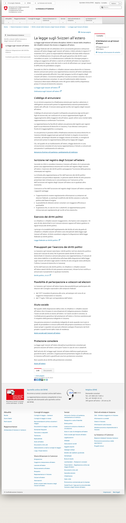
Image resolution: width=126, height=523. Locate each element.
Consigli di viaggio (34, 21)
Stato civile (67, 497)
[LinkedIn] (40, 397)
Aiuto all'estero (40, 363)
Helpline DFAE (91, 407)
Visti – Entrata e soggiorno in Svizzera (106, 433)
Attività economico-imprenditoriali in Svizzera (106, 446)
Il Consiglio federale (14, 3)
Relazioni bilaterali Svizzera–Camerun (106, 456)
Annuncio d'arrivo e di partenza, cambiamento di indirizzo (56, 152)
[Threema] (42, 397)
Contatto (98, 36)
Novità (6, 433)
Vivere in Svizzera (99, 439)
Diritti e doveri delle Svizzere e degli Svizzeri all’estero (48, 27)
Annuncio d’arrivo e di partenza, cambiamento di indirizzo (74, 434)
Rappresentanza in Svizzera (42, 492)
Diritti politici (68, 441)
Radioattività (38, 456)
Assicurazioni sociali (70, 461)
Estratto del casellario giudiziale (74, 470)
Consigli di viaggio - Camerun (43, 433)
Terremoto (37, 453)
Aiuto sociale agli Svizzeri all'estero (47, 333)
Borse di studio (69, 476)
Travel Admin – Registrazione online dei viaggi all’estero (76, 483)
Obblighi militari (69, 467)
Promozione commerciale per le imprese (77, 500)
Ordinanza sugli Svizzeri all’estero (48, 91)
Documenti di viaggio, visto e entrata (45, 444)
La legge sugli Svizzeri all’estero (47, 88)
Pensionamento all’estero (42, 486)
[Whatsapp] (44, 397)
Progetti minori (99, 464)
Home (6, 27)
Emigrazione (38, 477)
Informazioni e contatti (101, 436)
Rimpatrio (37, 489)
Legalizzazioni (68, 455)
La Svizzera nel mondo (45, 3)
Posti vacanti (8, 439)
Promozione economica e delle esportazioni (104, 460)
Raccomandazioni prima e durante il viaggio (45, 440)
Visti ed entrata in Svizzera (75, 21)
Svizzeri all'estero (39, 495)
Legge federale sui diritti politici (47, 240)
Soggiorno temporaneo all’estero (44, 480)
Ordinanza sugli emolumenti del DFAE (51, 383)
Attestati (67, 458)
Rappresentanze (20, 21)
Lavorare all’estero (40, 483)
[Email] (47, 397)
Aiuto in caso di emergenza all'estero (76, 449)
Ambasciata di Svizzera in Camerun (15, 447)
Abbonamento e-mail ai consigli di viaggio (47, 465)
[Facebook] (35, 397)
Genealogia (67, 473)
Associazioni (38, 498)
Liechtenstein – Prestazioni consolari (75, 479)
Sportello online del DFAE (37, 407)
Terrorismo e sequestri (41, 450)
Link (36, 370)
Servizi (63, 21)
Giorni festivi (8, 436)
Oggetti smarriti (69, 464)
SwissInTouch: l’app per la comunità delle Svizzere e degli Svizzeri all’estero (77, 504)
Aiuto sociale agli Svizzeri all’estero (75, 452)
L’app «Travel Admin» (41, 468)
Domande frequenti (40, 447)
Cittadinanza (68, 494)
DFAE (29, 3)
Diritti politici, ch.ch (42, 275)
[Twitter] (37, 397)
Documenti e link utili (41, 462)
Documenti (48, 370)
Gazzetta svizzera (69, 491)
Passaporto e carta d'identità (73, 438)
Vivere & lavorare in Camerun (50, 21)
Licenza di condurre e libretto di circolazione (74, 445)
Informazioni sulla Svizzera (102, 442)
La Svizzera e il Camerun (93, 21)
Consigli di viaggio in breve (42, 436)
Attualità (8, 21)
